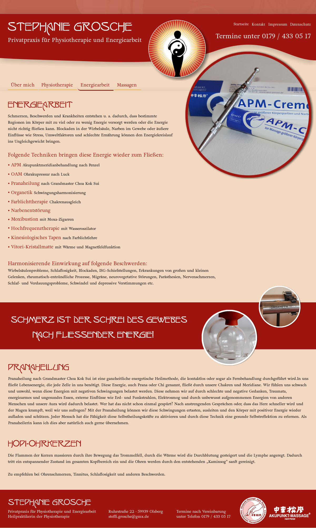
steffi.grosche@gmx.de (128, 516)
